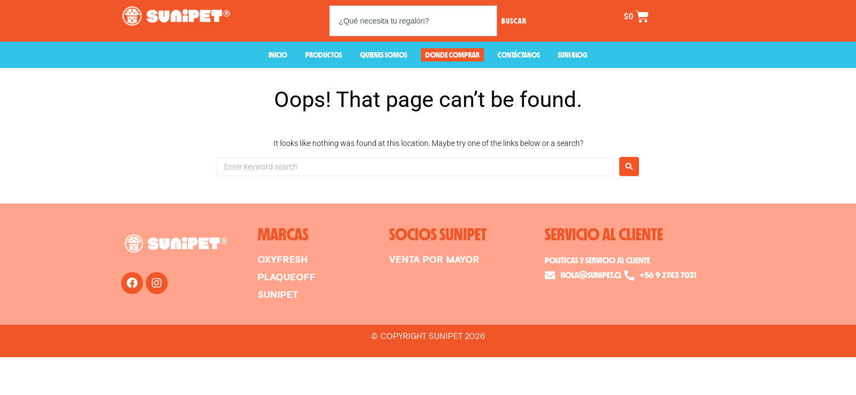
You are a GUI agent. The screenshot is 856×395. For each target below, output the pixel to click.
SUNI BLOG (572, 54)
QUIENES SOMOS (383, 54)
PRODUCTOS (323, 54)
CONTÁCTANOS (519, 54)
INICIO (278, 54)
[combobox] (413, 20)
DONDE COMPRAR (452, 54)
